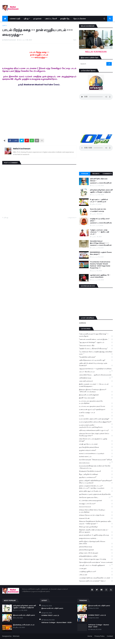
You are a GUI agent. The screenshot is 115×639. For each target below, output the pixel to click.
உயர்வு (96, 416)
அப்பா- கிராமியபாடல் (95, 372)
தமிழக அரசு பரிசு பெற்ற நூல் (96, 553)
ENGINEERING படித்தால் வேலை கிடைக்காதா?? (101, 253)
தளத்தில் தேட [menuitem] (65, 18)
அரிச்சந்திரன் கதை (95, 378)
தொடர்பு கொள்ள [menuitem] (79, 18)
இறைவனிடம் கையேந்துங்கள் (96, 395)
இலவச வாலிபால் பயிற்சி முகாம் (24, 615)
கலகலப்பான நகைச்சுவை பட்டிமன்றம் (96, 453)
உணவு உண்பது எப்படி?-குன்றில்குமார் (96, 409)
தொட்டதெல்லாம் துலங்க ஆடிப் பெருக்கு (96, 559)
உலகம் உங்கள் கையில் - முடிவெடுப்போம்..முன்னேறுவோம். (96, 426)
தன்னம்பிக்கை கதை (96, 547)
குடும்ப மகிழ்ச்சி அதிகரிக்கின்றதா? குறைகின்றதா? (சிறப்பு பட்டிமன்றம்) (96, 481)
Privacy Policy (99, 636)
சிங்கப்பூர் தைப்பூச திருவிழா (96, 527)
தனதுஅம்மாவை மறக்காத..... (96, 538)
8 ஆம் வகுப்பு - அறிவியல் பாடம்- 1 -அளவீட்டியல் (99, 200)
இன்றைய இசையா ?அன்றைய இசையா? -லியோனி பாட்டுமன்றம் (96, 390)
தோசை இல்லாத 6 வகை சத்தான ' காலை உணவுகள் (96, 562)
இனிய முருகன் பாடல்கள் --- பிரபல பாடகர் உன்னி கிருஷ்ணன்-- (96, 385)
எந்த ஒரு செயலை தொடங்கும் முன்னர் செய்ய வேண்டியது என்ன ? (96, 434)
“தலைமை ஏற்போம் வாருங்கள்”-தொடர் (96, 581)
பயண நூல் (96, 568)
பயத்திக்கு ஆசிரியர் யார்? (96, 571)
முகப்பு (4, 25)
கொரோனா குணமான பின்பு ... (94, 497)
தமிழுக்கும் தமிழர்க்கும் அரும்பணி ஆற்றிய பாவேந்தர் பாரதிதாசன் (101, 191)
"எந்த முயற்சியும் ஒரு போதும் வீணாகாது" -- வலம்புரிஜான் (96, 335)
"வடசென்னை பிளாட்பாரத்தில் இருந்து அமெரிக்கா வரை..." (96, 353)
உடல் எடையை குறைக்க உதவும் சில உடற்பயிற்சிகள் (96, 402)
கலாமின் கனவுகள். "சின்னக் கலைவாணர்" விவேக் (96, 460)
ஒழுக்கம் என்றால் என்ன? (96, 450)
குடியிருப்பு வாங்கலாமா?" (96, 477)
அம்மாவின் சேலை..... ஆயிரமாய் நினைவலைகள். (96, 375)
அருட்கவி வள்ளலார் (96, 381)
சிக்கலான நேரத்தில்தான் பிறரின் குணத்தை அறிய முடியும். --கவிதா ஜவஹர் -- (96, 522)
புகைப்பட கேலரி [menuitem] (51, 18)
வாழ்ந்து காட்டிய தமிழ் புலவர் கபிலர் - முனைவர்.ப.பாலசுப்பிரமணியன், (101, 221)
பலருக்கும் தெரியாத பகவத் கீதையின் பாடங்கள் (96, 578)
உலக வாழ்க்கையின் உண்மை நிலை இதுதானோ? (96, 422)
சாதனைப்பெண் (96, 518)
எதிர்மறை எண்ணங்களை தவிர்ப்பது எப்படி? (96, 430)
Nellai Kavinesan (21, 148)
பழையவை (71, 217)
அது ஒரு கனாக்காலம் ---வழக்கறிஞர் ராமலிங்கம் (96, 369)
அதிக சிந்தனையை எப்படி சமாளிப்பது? (96, 360)
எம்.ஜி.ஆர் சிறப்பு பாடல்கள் (96, 444)
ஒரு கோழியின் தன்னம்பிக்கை (96, 447)
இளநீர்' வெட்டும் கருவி (96, 398)
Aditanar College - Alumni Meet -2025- (56, 623)
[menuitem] (5, 18)
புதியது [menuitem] (26, 18)
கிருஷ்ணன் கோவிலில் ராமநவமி (96, 471)
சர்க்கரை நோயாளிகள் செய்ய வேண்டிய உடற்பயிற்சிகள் (96, 511)
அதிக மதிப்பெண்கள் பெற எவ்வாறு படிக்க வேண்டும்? (96, 364)
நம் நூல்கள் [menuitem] (37, 18)
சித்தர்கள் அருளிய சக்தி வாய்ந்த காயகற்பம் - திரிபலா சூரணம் (96, 531)
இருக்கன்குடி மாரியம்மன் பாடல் (23, 625)
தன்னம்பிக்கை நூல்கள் (96, 550)
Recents (95, 174)
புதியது (5, 217)
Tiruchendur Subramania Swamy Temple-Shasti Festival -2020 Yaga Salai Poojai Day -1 (100, 265)
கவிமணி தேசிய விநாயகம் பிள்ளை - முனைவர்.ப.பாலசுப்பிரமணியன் (101, 181)
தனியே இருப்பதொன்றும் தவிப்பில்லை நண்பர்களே (96, 542)
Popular (84, 174)
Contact (110, 636)
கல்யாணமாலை (95, 463)
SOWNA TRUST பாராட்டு (50, 615)
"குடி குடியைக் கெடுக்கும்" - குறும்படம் (96, 342)
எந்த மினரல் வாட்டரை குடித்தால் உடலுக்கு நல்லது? (96, 440)
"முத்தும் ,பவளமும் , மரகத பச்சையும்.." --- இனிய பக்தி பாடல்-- (99, 232)
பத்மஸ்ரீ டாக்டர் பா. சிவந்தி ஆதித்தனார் (95, 565)
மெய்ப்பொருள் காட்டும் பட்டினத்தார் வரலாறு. (98, 210)
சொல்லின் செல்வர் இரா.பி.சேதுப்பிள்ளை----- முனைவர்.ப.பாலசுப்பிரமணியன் (101, 243)
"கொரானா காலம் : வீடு (96, 345)
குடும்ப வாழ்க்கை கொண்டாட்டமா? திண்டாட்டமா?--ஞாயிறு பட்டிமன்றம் (96, 487)
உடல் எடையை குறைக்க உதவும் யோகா (96, 406)
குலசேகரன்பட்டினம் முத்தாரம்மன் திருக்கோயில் (96, 494)
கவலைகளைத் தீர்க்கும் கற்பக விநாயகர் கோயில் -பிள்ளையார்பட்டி (96, 467)
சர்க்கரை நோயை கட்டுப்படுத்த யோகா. (96, 515)
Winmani (16, 636)
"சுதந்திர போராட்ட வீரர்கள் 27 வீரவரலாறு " (96, 348)
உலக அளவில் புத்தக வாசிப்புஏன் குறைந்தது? (96, 419)
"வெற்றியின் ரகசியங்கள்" (96, 357)
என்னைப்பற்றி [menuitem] (15, 18)
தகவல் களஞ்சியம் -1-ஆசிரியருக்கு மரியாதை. (96, 535)
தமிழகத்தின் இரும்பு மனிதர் (96, 556)
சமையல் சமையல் (96, 507)
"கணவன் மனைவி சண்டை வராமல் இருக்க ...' (96, 339)
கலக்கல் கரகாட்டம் (96, 456)
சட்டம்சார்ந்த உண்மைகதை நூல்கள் (96, 500)
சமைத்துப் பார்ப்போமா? (96, 504)
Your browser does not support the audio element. (96, 97)
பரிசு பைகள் (96, 575)
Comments (107, 174)
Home (90, 636)
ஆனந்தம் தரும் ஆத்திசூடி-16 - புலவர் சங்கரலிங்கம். (100, 276)
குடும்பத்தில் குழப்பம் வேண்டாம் (96, 491)
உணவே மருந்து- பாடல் (96, 412)
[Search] (92, 64)
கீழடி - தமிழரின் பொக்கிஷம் (96, 474)
